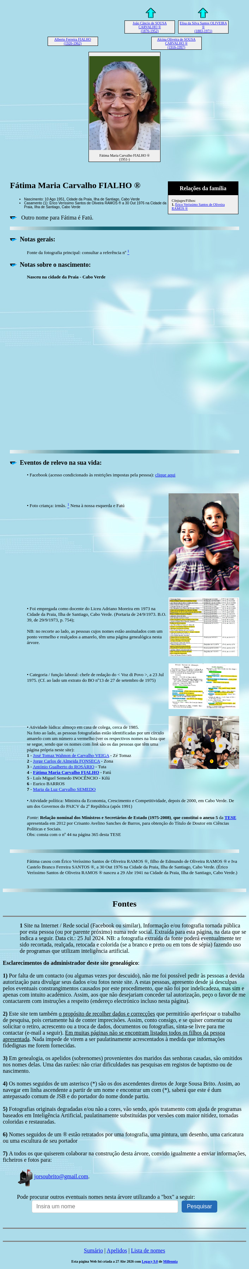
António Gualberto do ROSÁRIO (63, 766)
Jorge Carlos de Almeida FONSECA (66, 761)
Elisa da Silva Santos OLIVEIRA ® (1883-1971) (203, 27)
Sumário (93, 1250)
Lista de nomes (148, 1250)
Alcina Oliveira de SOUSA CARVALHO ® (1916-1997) (176, 43)
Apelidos (117, 1250)
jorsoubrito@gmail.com (52, 1176)
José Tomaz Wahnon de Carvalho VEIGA (71, 755)
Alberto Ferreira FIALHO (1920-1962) (72, 41)
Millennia (170, 1261)
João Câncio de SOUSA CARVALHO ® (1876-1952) (149, 27)
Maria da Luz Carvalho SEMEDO (64, 789)
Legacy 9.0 (150, 1261)
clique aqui (165, 474)
